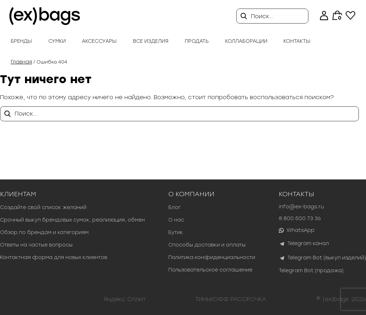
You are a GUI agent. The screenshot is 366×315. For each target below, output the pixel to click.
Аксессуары (99, 41)
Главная (21, 62)
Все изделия (150, 41)
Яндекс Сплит (125, 299)
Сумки (57, 41)
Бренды (21, 41)
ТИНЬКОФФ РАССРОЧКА (231, 299)
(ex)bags (336, 299)
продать (197, 41)
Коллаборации (246, 41)
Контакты (296, 41)
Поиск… (262, 16)
